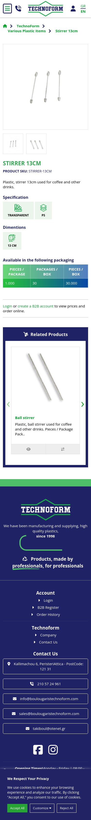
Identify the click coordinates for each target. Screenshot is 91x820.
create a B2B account (35, 306)
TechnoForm (28, 25)
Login (7, 306)
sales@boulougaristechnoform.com (45, 713)
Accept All (17, 808)
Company (46, 634)
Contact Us (45, 642)
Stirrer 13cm (66, 30)
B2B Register (45, 607)
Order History (45, 614)
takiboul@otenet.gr (46, 728)
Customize (42, 808)
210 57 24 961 (45, 683)
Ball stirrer (24, 417)
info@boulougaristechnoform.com (45, 698)
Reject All (66, 808)
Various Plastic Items (27, 30)
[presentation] (8, 403)
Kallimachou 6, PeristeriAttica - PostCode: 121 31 (45, 666)
